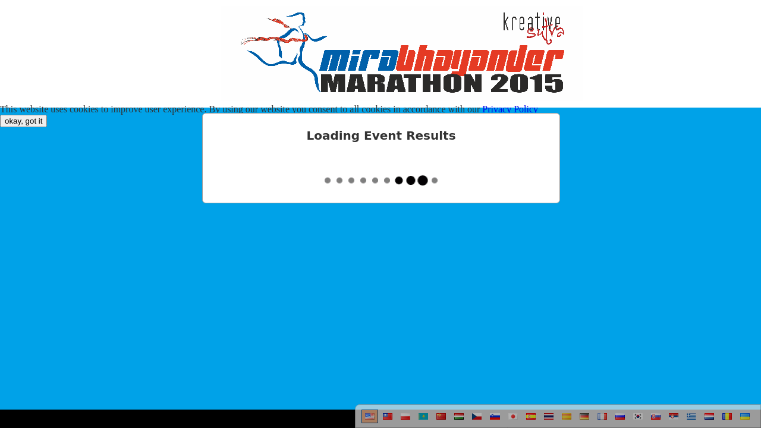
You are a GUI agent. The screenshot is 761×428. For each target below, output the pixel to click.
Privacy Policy (510, 109)
